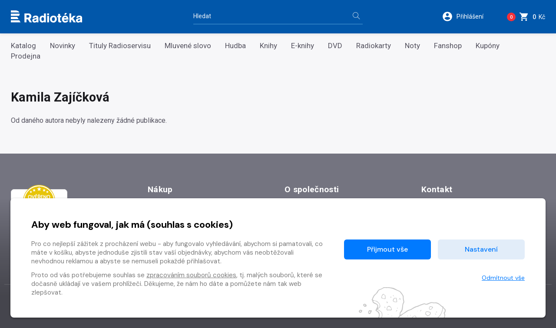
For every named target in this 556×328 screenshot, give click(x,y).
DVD (335, 45)
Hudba (235, 45)
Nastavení (481, 249)
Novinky (62, 45)
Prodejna (25, 56)
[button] (468, 16)
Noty (412, 45)
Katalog (23, 45)
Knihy (268, 45)
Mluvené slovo (188, 45)
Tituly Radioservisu (120, 45)
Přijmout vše (387, 249)
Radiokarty (373, 45)
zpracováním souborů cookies (191, 275)
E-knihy (302, 45)
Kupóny (488, 45)
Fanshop (448, 45)
